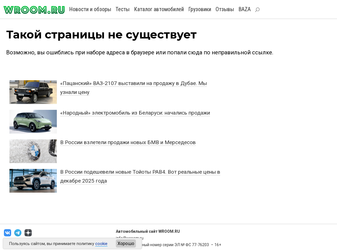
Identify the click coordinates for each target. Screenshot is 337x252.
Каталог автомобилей (159, 9)
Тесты (123, 9)
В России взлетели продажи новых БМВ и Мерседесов (128, 142)
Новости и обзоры (90, 9)
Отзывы (225, 9)
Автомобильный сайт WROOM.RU (148, 231)
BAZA (244, 9)
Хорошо (126, 243)
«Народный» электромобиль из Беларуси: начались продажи (135, 113)
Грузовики (199, 9)
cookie (101, 243)
